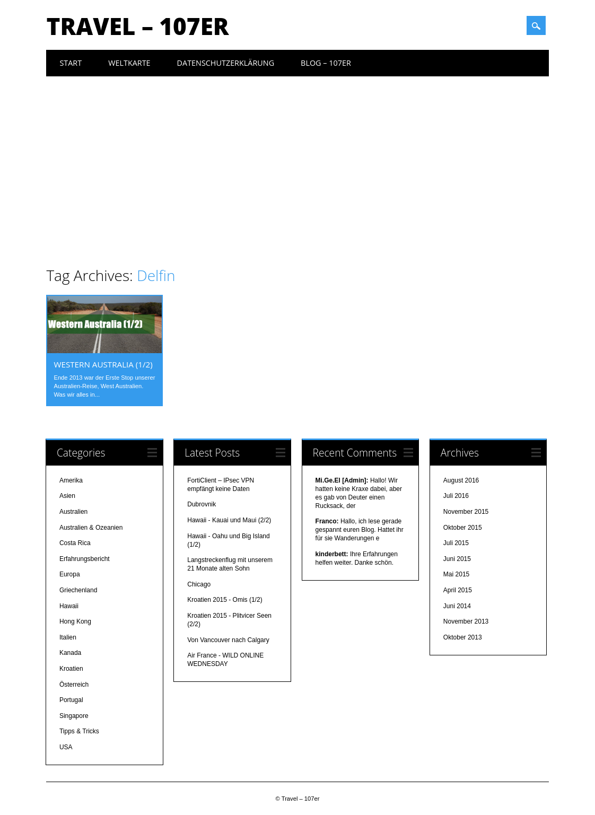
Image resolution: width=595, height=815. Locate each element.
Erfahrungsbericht (84, 559)
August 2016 (461, 480)
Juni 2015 (457, 559)
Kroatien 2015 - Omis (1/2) (224, 599)
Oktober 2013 (462, 637)
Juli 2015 (456, 543)
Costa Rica (75, 543)
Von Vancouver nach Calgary (228, 640)
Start (70, 63)
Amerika (71, 480)
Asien (67, 495)
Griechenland (78, 590)
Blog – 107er (326, 63)
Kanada (70, 652)
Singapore (74, 716)
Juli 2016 (456, 495)
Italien (67, 637)
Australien (73, 511)
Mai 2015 (456, 574)
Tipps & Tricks (79, 731)
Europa (69, 574)
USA (66, 747)
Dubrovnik (201, 504)
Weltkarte (129, 63)
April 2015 (457, 590)
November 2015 (465, 511)
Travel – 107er (137, 26)
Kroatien (71, 668)
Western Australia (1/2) (103, 364)
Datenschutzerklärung (226, 63)
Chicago (199, 584)
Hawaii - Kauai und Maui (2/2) (229, 520)
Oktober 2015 (462, 527)
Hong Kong (75, 621)
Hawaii (68, 606)
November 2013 (465, 621)
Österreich (74, 684)
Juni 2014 (457, 606)
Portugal (71, 700)
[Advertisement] (298, 156)
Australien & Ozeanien (90, 527)
